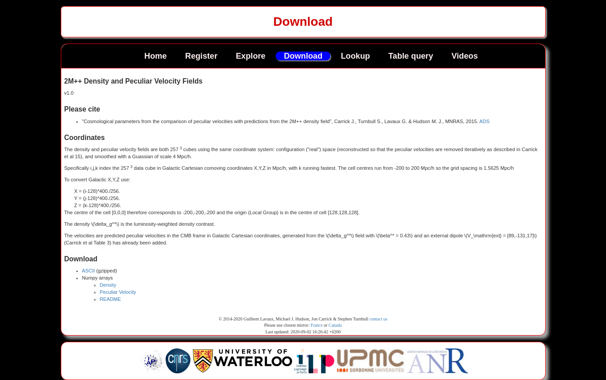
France (316, 325)
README (110, 299)
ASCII (88, 270)
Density (108, 285)
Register (201, 56)
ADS (484, 121)
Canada (335, 325)
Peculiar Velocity (118, 292)
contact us (378, 318)
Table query (410, 56)
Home (155, 56)
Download (303, 56)
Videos (465, 56)
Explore (250, 56)
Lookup (355, 56)
